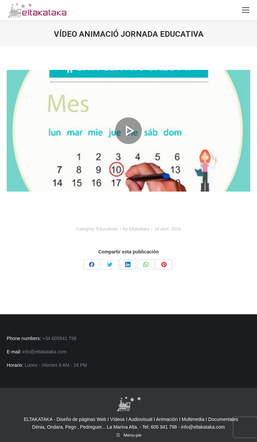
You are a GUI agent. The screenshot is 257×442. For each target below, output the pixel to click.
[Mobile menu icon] (245, 10)
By (136, 228)
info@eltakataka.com (203, 427)
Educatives (107, 228)
